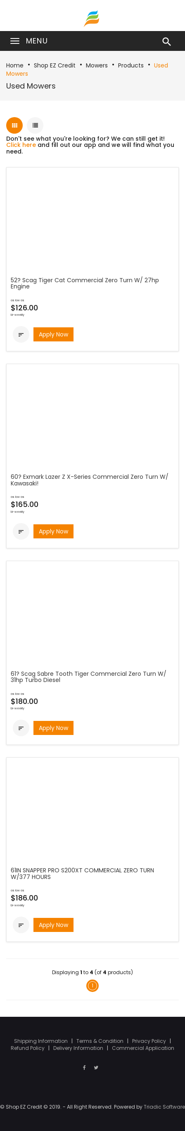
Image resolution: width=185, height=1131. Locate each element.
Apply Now (53, 334)
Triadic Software (164, 1106)
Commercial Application (143, 1048)
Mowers (97, 65)
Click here (21, 145)
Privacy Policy (149, 1041)
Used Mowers (31, 86)
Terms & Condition (100, 1041)
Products (131, 65)
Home (15, 65)
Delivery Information (78, 1048)
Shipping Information (41, 1041)
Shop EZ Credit (55, 65)
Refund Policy (28, 1048)
